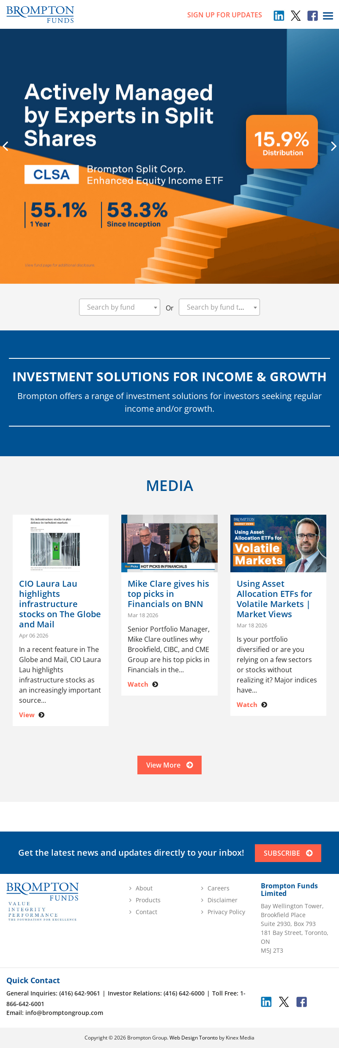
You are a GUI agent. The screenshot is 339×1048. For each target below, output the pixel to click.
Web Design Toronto (194, 1037)
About (144, 888)
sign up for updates (224, 14)
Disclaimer (223, 900)
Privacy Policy (226, 912)
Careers (219, 888)
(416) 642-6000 (184, 993)
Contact (146, 912)
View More (169, 765)
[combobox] (119, 307)
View (27, 714)
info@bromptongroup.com (64, 1013)
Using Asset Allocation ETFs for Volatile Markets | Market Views (274, 599)
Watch (138, 684)
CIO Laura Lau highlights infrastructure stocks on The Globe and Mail (60, 604)
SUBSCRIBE (288, 853)
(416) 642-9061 (79, 993)
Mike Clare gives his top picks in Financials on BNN (168, 594)
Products (148, 900)
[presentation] (5, 145)
